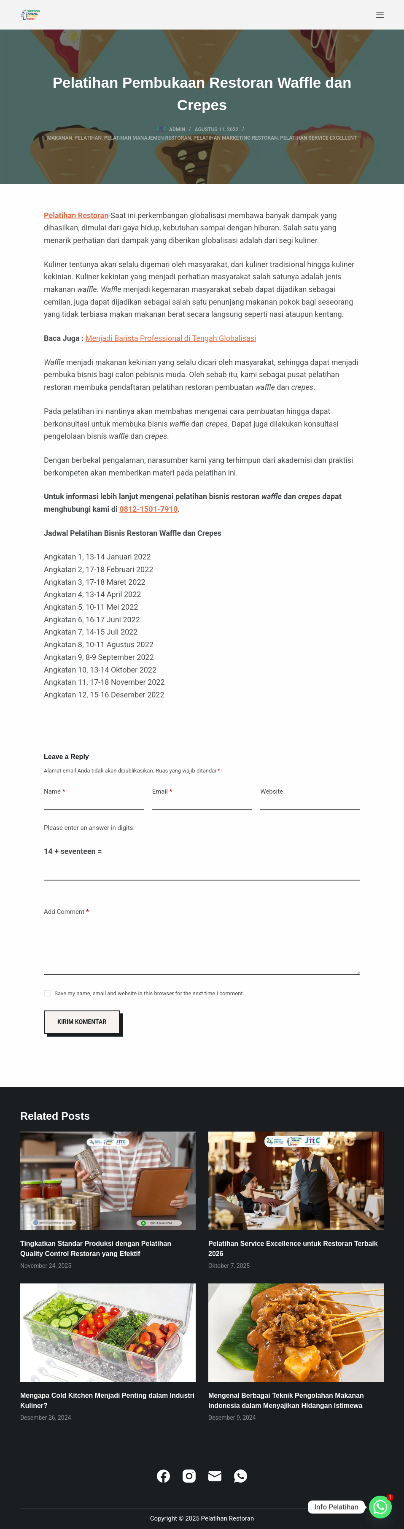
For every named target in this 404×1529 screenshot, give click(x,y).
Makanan (59, 138)
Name (54, 791)
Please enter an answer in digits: (89, 828)
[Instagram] (189, 1476)
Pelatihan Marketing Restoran (236, 138)
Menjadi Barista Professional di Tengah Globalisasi (171, 338)
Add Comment (66, 912)
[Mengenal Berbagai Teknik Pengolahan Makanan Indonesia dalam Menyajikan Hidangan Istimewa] (296, 1332)
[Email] (214, 1476)
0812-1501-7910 (148, 509)
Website (271, 791)
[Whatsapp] (380, 1507)
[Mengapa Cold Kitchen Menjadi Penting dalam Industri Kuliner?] (108, 1332)
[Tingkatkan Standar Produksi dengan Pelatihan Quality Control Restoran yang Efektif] (108, 1181)
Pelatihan (88, 138)
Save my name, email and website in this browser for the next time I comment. (149, 993)
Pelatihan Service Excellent (318, 138)
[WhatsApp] (240, 1476)
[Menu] (380, 15)
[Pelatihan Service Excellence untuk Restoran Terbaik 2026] (296, 1181)
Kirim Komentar (81, 1021)
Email (162, 791)
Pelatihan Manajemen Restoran (147, 138)
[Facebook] (163, 1476)
